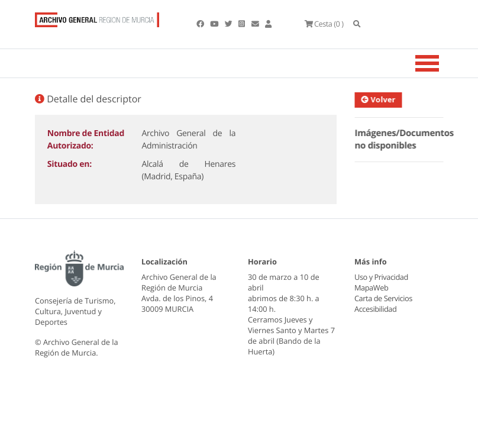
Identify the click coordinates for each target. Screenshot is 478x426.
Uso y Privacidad (381, 277)
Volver (382, 99)
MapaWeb (371, 287)
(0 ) (323, 23)
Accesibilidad (375, 309)
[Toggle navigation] (442, 63)
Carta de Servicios (383, 298)
